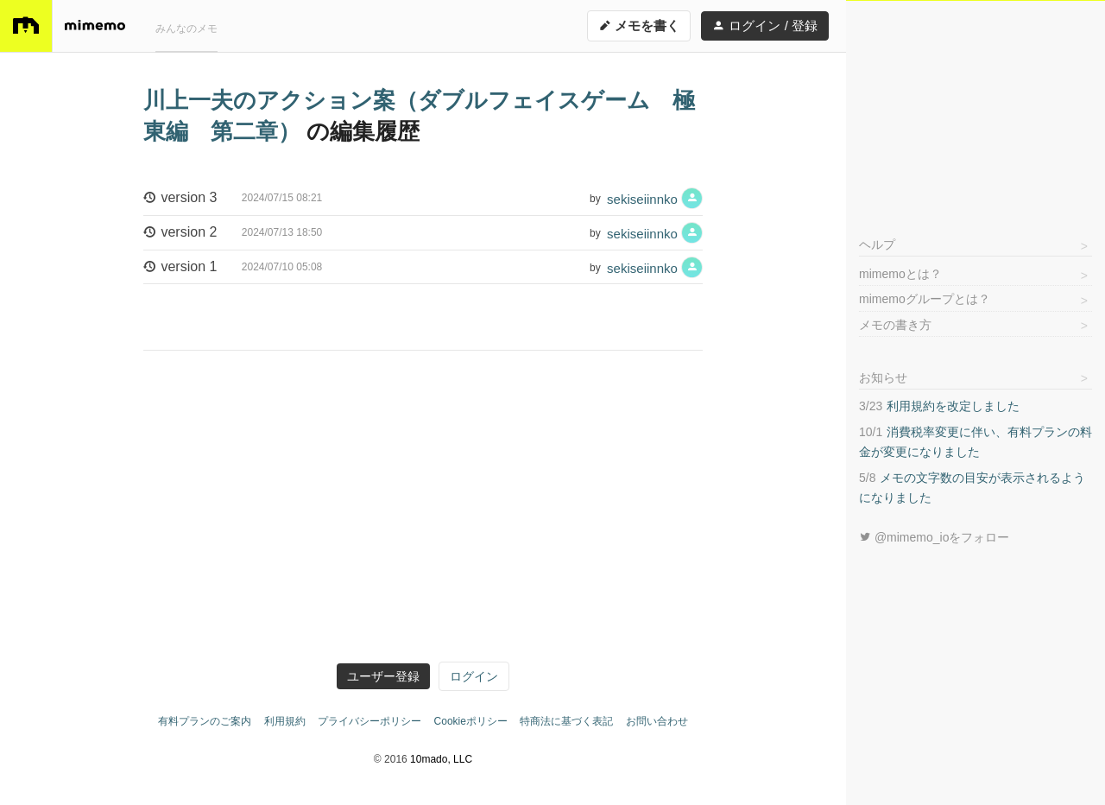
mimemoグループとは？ (924, 299)
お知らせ (883, 377)
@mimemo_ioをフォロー (934, 537)
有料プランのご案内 (204, 721)
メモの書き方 (895, 325)
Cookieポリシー (471, 721)
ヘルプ (877, 244)
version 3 (232, 198)
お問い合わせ (657, 721)
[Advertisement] (975, 109)
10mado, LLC (441, 759)
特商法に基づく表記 (566, 721)
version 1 (232, 267)
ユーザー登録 (383, 676)
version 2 (232, 233)
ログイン (474, 676)
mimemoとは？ (900, 274)
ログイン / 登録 (765, 25)
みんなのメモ (186, 28)
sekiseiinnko (655, 198)
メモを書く (638, 25)
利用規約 (285, 721)
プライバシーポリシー (369, 721)
